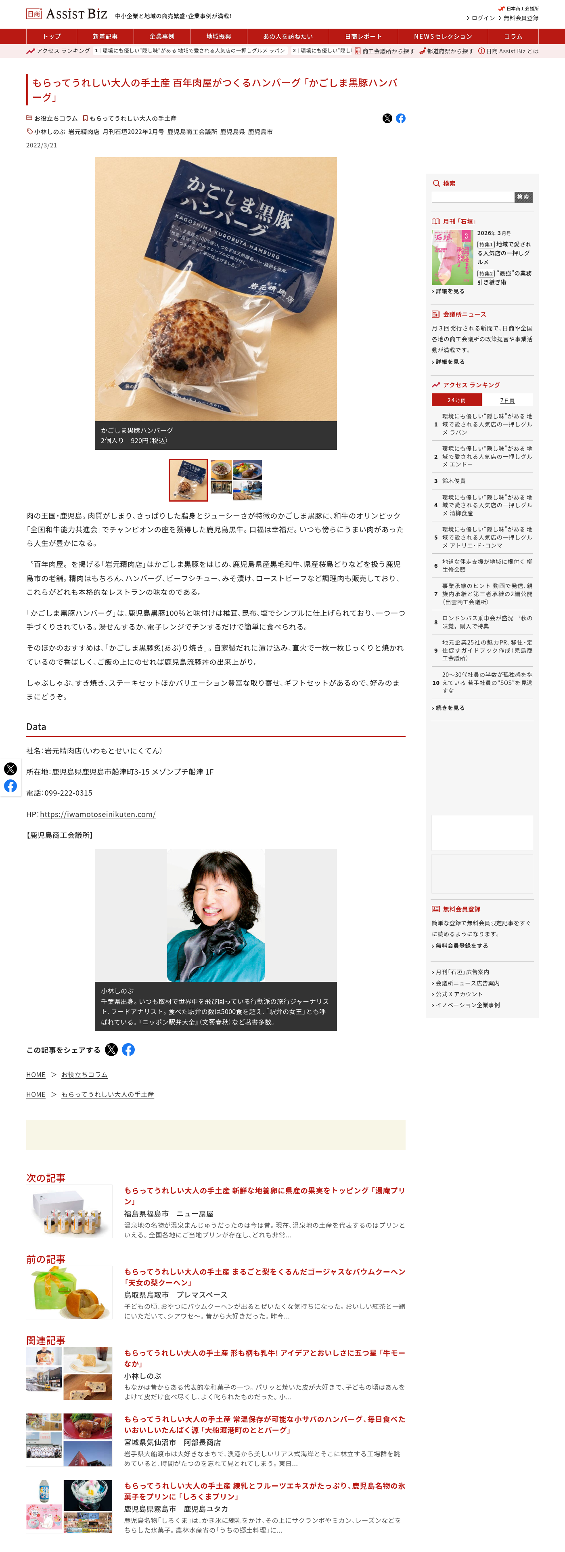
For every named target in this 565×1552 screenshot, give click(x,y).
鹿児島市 (260, 131)
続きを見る (450, 708)
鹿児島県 (232, 131)
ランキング (58, 51)
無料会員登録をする (462, 946)
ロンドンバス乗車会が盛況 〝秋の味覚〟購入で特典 (487, 622)
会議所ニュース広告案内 (468, 983)
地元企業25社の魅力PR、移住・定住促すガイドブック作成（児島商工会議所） (487, 650)
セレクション (443, 36)
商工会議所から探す (384, 51)
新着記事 (105, 36)
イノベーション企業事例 (468, 1005)
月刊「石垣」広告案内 (463, 972)
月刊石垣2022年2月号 (134, 131)
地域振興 (218, 36)
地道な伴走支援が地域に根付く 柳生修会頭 (487, 565)
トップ (51, 36)
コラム (513, 36)
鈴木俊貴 (454, 481)
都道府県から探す (446, 51)
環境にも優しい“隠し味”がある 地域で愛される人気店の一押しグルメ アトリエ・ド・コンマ (487, 537)
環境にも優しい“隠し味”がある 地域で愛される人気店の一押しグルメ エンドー (487, 456)
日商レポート (363, 36)
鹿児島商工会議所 (192, 131)
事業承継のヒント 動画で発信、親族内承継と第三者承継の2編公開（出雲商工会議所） (487, 593)
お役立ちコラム (56, 118)
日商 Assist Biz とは (508, 51)
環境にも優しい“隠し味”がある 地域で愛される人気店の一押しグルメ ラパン (194, 50)
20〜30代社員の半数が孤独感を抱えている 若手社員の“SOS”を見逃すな (487, 682)
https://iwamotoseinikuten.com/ (98, 814)
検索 (523, 196)
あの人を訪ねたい (288, 36)
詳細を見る (450, 291)
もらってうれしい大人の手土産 (133, 118)
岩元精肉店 (84, 131)
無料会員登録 (521, 17)
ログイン (483, 17)
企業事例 (162, 36)
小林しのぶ (50, 131)
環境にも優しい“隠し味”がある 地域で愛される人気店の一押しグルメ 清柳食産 (487, 505)
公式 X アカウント (459, 994)
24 (457, 400)
